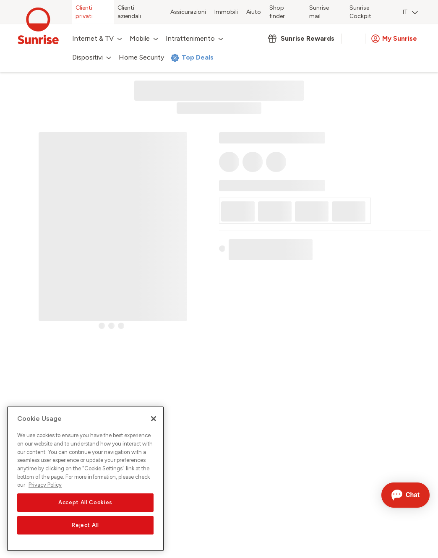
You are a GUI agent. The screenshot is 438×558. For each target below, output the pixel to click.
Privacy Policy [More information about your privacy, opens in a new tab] (45, 485)
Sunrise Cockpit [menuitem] (360, 12)
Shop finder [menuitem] (277, 12)
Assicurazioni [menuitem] (188, 12)
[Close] (153, 418)
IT (410, 12)
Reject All (85, 525)
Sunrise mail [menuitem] (319, 12)
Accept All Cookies (85, 502)
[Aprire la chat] (405, 495)
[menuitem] (410, 13)
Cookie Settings (103, 468)
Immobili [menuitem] (226, 12)
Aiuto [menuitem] (253, 12)
